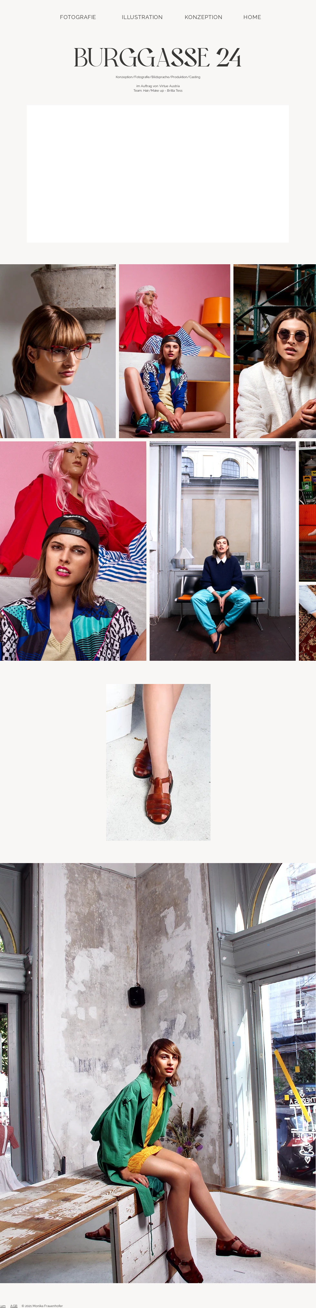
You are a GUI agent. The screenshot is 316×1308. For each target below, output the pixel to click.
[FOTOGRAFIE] (78, 17)
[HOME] (252, 17)
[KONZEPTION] (204, 17)
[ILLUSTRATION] (142, 17)
